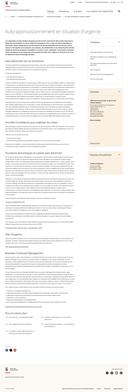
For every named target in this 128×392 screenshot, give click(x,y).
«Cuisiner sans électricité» (13, 202)
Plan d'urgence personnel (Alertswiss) (16, 247)
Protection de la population (54, 16)
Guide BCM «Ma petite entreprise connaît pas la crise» (21, 306)
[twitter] (10, 350)
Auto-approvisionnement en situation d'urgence (77, 16)
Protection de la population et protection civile (30, 16)
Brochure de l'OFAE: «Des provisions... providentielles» (21, 228)
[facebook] (6, 350)
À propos (78, 11)
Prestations (64, 11)
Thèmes (50, 11)
